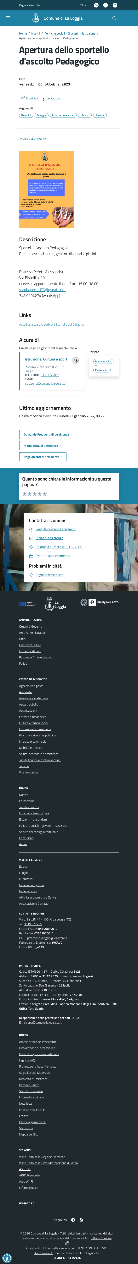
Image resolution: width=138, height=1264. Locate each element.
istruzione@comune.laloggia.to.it (45, 383)
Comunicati (26, 838)
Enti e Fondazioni (30, 651)
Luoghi (23, 872)
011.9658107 (50, 375)
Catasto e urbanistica (32, 716)
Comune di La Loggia (63, 18)
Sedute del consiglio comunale (38, 831)
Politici (23, 663)
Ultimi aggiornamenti (32, 1122)
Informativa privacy (31, 1097)
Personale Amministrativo (35, 657)
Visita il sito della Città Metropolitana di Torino (48, 1163)
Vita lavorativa (28, 772)
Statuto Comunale (31, 1091)
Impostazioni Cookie (32, 1109)
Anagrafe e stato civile (33, 698)
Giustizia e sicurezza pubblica (37, 735)
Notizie (23, 794)
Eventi (23, 866)
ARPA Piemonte (29, 1175)
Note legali (26, 1103)
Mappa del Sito (28, 1134)
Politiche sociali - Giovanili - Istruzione (69, 33)
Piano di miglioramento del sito (39, 1054)
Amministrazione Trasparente (38, 1041)
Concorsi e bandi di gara (34, 813)
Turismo (24, 766)
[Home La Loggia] (55, 18)
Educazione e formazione (35, 729)
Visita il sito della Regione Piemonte (42, 1156)
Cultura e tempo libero (33, 723)
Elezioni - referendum (33, 819)
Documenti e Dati (30, 645)
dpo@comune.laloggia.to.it (45, 1022)
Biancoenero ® (43, 1253)
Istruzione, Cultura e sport (46, 359)
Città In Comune (101, 1238)
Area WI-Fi (26, 1181)
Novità (35, 33)
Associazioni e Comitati (34, 903)
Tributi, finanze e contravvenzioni (40, 760)
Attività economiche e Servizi (37, 897)
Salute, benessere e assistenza (39, 753)
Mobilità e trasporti (31, 747)
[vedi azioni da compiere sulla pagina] (50, 98)
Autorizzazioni (28, 710)
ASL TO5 (25, 1169)
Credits (23, 1115)
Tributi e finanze (29, 807)
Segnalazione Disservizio (34, 1072)
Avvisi (23, 844)
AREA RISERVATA (67, 1258)
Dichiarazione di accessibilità (37, 1048)
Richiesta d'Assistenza (33, 1078)
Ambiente (25, 692)
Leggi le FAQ (27, 1060)
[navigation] (7, 17)
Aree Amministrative (32, 632)
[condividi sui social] (29, 98)
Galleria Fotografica (31, 885)
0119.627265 (33, 924)
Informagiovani (28, 1187)
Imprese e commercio (32, 741)
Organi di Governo (30, 626)
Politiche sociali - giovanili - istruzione (43, 825)
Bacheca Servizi (29, 1085)
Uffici (22, 638)
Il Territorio (25, 879)
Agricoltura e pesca (31, 686)
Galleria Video (28, 891)
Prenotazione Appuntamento (37, 1066)
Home (23, 33)
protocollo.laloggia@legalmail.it (47, 938)
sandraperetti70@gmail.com (42, 290)
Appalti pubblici (28, 704)
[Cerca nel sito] (114, 18)
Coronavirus (26, 801)
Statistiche (26, 1128)
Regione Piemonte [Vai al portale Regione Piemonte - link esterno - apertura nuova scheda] (29, 5)
